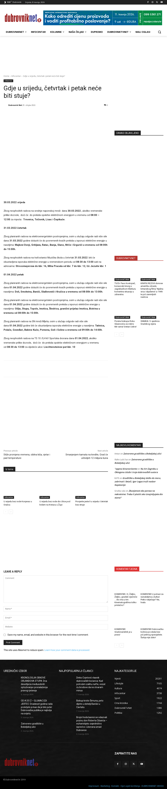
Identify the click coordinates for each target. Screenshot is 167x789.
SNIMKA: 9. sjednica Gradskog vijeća (150, 322)
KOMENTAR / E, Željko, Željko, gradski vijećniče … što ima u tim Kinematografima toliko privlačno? (125, 599)
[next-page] (11, 512)
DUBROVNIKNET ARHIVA (153, 786)
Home (6, 76)
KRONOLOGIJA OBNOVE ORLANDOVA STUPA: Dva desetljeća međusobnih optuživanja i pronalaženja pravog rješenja (34, 684)
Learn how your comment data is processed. (67, 650)
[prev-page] (6, 512)
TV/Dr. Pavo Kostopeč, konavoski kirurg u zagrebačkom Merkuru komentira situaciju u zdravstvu (125, 289)
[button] (159, 32)
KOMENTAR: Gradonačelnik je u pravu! (123, 632)
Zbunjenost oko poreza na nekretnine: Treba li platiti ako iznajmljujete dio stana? (138, 494)
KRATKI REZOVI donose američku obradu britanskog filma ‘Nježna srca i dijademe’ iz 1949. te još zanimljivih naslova (152, 290)
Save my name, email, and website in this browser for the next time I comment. (48, 634)
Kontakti (115, 786)
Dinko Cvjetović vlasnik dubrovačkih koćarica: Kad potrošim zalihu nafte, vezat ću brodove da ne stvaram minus (90, 684)
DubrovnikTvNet (122, 279)
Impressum (94, 786)
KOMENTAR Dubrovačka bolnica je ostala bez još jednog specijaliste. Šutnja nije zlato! (152, 633)
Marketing (105, 786)
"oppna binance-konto (125, 468)
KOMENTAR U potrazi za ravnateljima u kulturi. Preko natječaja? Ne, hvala (152, 598)
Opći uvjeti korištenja (130, 786)
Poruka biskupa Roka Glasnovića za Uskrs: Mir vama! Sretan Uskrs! (125, 324)
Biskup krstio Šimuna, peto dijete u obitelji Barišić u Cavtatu (89, 703)
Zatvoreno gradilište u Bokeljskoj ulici (142, 453)
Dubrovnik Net (15, 105)
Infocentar (16, 76)
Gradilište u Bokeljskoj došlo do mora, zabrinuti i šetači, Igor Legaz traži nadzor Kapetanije (137, 481)
